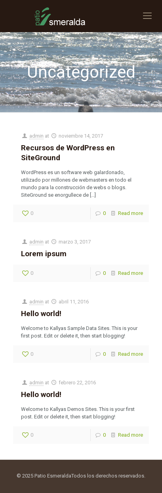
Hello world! (41, 313)
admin (36, 136)
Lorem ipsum (44, 253)
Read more (130, 213)
